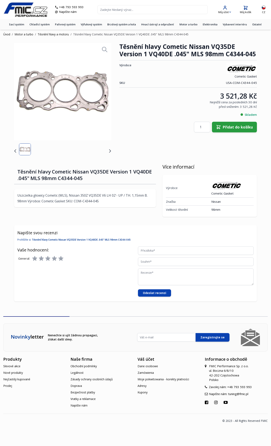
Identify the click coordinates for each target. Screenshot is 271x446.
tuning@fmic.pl (238, 394)
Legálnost (77, 373)
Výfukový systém (91, 24)
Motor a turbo (188, 24)
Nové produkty (13, 373)
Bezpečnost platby (83, 392)
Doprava (76, 386)
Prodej (7, 386)
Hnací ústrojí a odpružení (157, 24)
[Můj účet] (225, 9)
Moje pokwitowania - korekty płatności (163, 379)
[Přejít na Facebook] (207, 402)
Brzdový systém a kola (121, 24)
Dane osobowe (148, 366)
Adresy (142, 386)
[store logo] (25, 9)
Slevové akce (11, 366)
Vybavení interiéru (235, 24)
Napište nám (68, 12)
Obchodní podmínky (84, 366)
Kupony (143, 392)
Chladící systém (39, 24)
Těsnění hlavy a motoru (53, 34)
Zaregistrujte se (212, 337)
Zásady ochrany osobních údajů (92, 379)
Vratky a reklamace (83, 399)
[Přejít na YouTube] (226, 402)
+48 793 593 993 (71, 7)
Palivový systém (65, 24)
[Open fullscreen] (104, 49)
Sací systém (16, 24)
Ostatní (257, 24)
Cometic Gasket (241, 70)
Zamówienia (146, 373)
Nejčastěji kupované (16, 379)
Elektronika (210, 24)
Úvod (6, 34)
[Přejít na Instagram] (216, 402)
